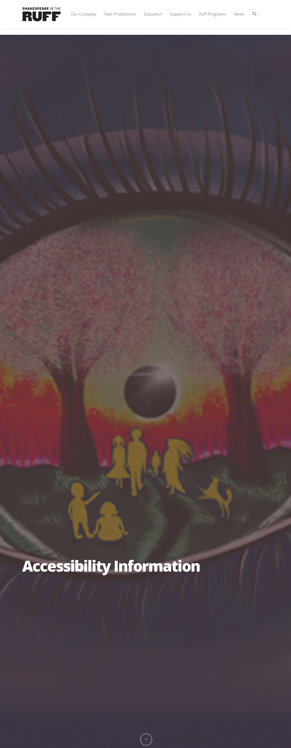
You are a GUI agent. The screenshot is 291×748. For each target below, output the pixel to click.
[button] (254, 18)
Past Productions (120, 14)
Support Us (180, 14)
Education (153, 14)
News (239, 14)
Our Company (84, 14)
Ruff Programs (212, 14)
